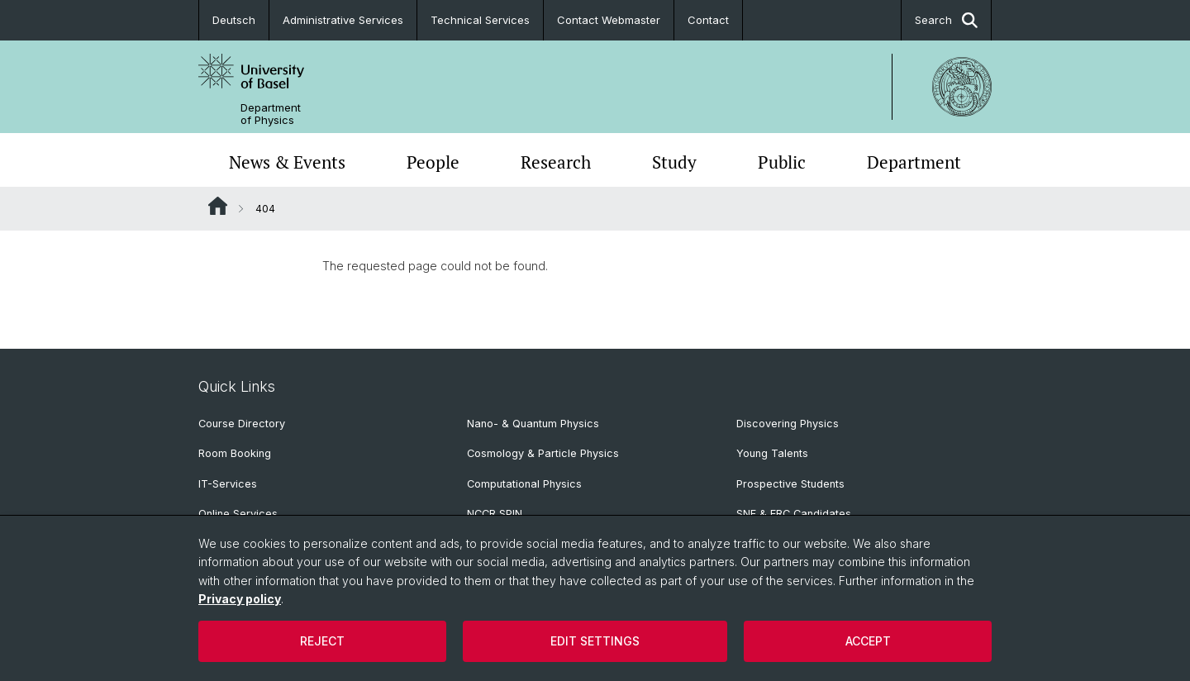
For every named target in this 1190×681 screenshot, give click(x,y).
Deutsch (233, 19)
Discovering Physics (787, 423)
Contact (708, 19)
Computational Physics (524, 484)
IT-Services (227, 484)
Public (782, 162)
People (433, 162)
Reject (322, 641)
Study (674, 162)
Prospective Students (790, 484)
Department (914, 162)
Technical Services (480, 19)
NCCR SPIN (494, 513)
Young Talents (772, 453)
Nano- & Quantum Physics (533, 423)
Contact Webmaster (608, 19)
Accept (868, 641)
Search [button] (946, 20)
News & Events (287, 162)
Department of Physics (270, 114)
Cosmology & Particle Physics (543, 453)
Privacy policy (239, 599)
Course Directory (241, 423)
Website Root (217, 206)
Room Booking (234, 453)
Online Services (238, 513)
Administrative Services (343, 19)
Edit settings (595, 641)
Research (556, 162)
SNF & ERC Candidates (793, 513)
